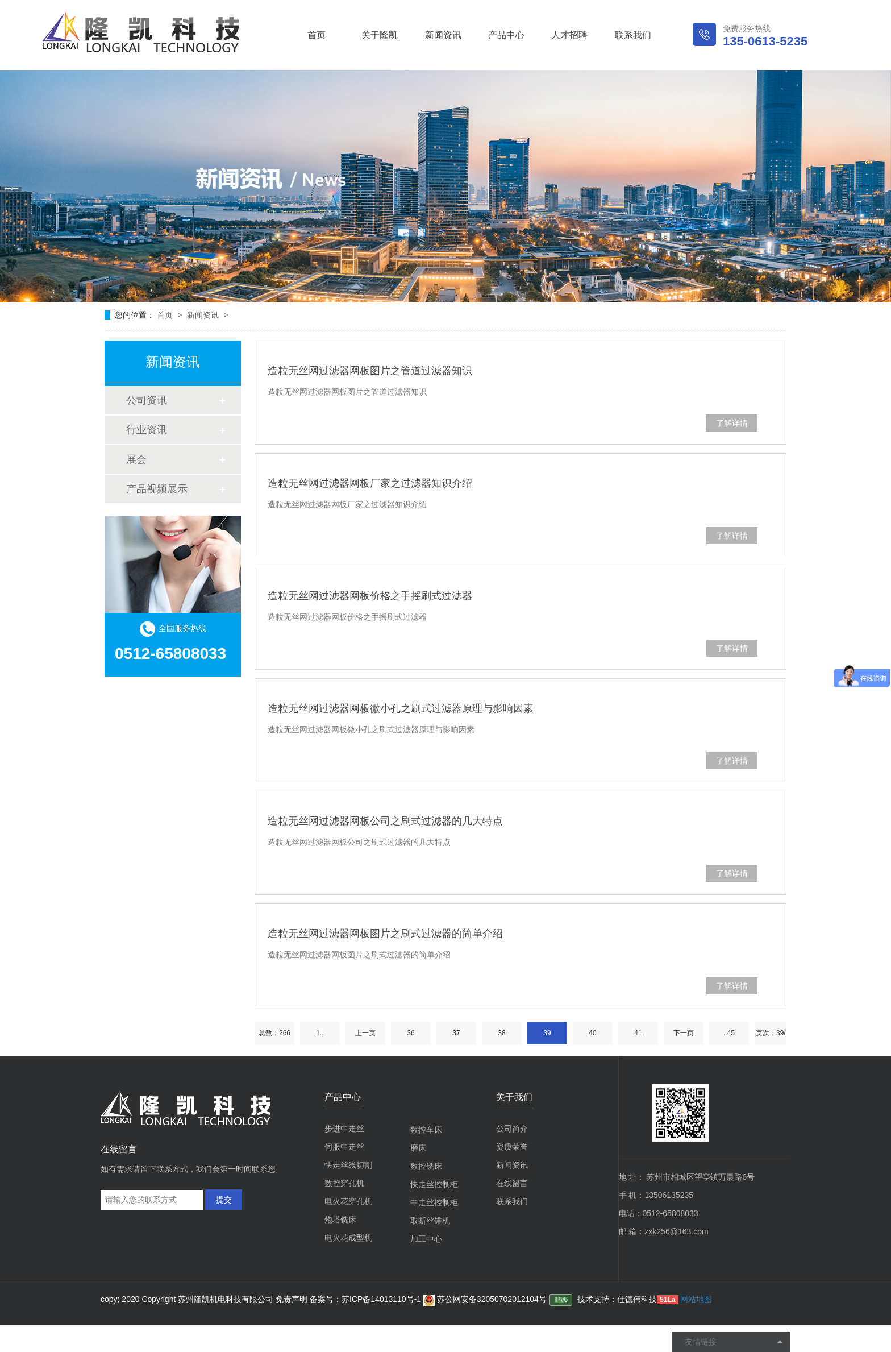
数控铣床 (426, 1166)
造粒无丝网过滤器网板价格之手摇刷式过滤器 (370, 596)
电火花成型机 (348, 1237)
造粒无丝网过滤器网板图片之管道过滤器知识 (370, 370)
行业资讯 (146, 430)
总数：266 (274, 1033)
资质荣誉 (512, 1146)
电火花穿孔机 (348, 1201)
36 (410, 1033)
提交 (224, 1199)
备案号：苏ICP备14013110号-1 (366, 1299)
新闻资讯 (443, 35)
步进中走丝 (344, 1128)
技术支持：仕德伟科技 (617, 1299)
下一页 (683, 1033)
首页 (316, 35)
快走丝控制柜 (434, 1184)
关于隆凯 (379, 35)
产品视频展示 (157, 489)
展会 (136, 459)
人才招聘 (569, 35)
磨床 (418, 1147)
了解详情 (732, 423)
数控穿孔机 (344, 1183)
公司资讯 (146, 400)
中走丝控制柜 (434, 1202)
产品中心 (506, 35)
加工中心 (426, 1238)
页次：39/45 (774, 1033)
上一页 (365, 1033)
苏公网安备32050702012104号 (485, 1299)
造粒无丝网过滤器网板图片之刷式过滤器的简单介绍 (385, 933)
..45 (729, 1033)
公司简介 (512, 1128)
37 (456, 1033)
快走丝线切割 (348, 1164)
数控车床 (426, 1129)
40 (592, 1033)
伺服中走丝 (344, 1146)
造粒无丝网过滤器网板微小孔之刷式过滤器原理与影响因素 (401, 708)
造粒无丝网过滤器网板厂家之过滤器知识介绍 (370, 483)
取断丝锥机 (430, 1220)
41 (638, 1033)
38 (501, 1033)
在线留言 (512, 1183)
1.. (319, 1033)
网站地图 (696, 1299)
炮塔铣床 (340, 1219)
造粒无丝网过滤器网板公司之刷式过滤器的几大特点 (385, 821)
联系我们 (633, 35)
